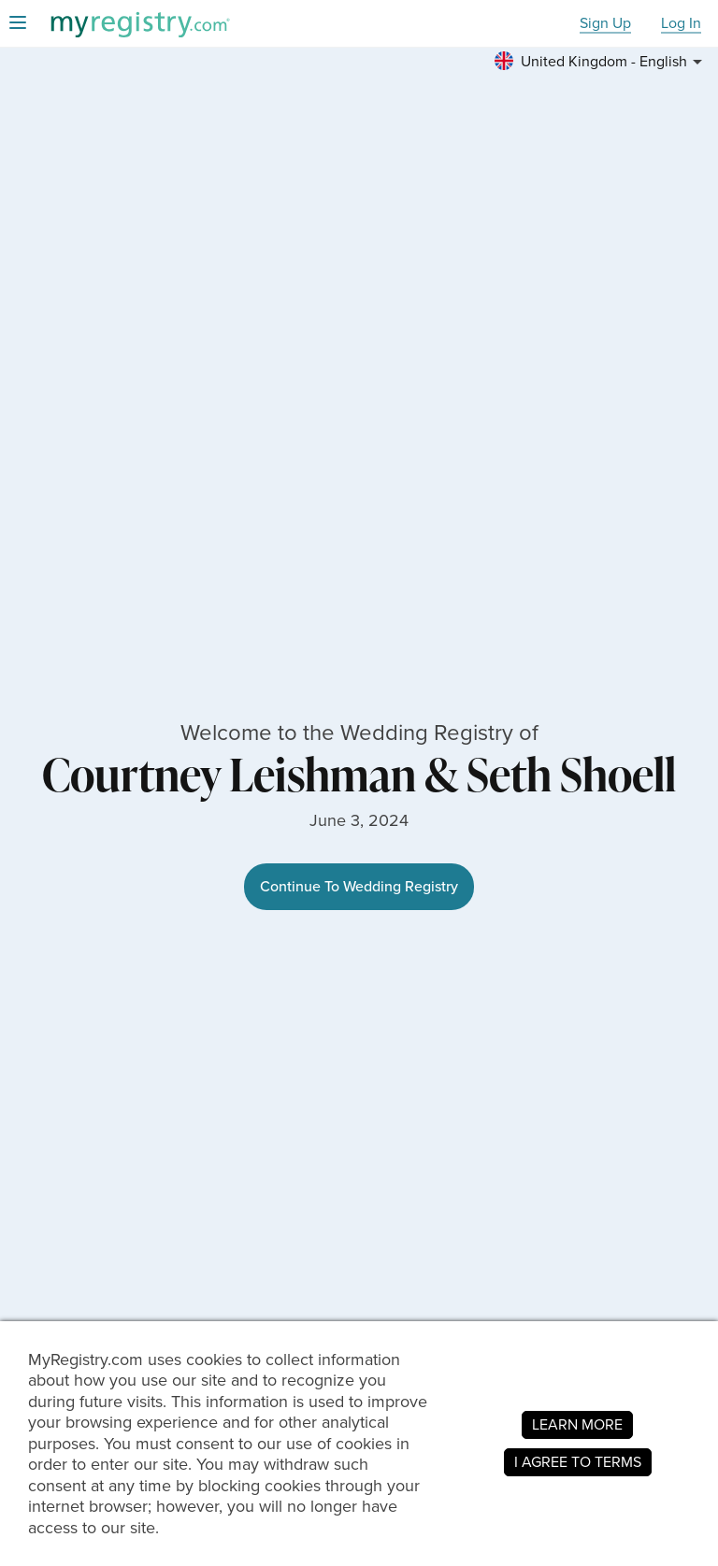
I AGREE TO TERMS (577, 1462)
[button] (601, 62)
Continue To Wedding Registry (359, 886)
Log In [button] (681, 24)
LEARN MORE (577, 1424)
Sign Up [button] (605, 24)
